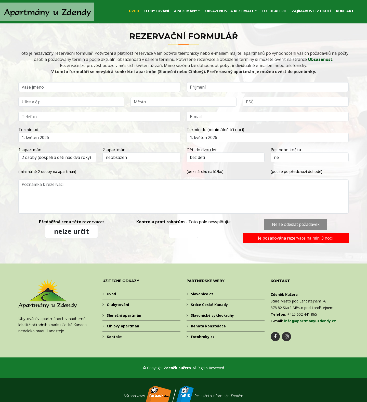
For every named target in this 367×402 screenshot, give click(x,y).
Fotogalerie (274, 10)
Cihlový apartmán (123, 326)
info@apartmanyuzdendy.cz (310, 320)
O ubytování (156, 10)
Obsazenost (320, 59)
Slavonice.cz (202, 294)
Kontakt (345, 10)
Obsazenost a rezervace (229, 10)
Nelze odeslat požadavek (296, 224)
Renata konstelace (208, 326)
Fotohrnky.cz (203, 336)
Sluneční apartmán (124, 315)
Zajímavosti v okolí (311, 10)
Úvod (134, 10)
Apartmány (185, 10)
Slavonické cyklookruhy (212, 315)
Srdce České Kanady (209, 304)
